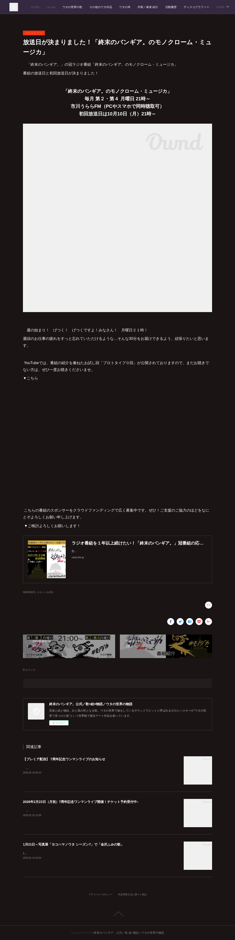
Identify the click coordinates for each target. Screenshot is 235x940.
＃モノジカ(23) (45, 592)
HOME (83, 7)
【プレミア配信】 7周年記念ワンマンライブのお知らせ (64, 759)
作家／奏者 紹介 (195, 7)
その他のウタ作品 (148, 7)
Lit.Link (98, 7)
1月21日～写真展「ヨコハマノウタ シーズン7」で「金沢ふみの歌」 (73, 844)
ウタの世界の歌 (120, 7)
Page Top (117, 913)
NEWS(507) (29, 592)
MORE (217, 7)
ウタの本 (172, 7)
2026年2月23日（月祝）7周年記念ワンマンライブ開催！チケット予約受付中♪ (81, 802)
